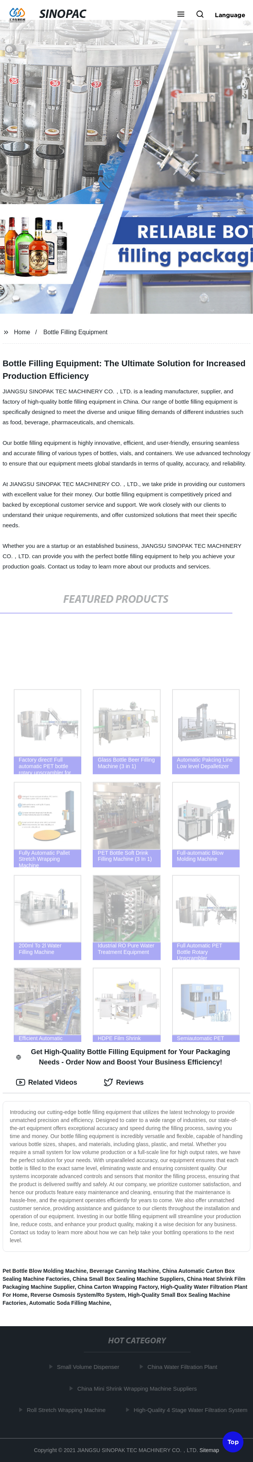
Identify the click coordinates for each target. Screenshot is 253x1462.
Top (233, 1441)
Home (22, 332)
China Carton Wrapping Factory (117, 1287)
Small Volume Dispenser (89, 1367)
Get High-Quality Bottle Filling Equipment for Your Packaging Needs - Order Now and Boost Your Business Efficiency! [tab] (123, 1057)
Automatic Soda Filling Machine (69, 1303)
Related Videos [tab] (46, 1082)
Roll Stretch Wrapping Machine (67, 1410)
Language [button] (230, 14)
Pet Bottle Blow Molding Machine (45, 1271)
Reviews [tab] (123, 1082)
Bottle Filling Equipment (76, 332)
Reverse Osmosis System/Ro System (78, 1295)
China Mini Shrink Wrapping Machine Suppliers (138, 1388)
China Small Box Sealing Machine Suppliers (128, 1279)
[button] (181, 15)
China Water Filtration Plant (183, 1367)
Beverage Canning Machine (125, 1271)
